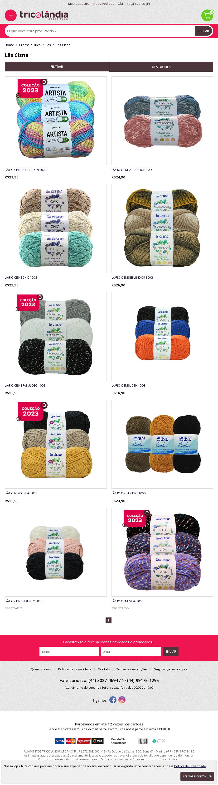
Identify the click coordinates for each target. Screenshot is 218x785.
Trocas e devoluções (132, 669)
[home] (44, 15)
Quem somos (41, 669)
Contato (104, 669)
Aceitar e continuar (197, 776)
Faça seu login (138, 3)
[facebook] (112, 700)
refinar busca (57, 66)
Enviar (170, 651)
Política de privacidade (75, 669)
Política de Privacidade (190, 766)
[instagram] (122, 700)
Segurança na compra (170, 669)
